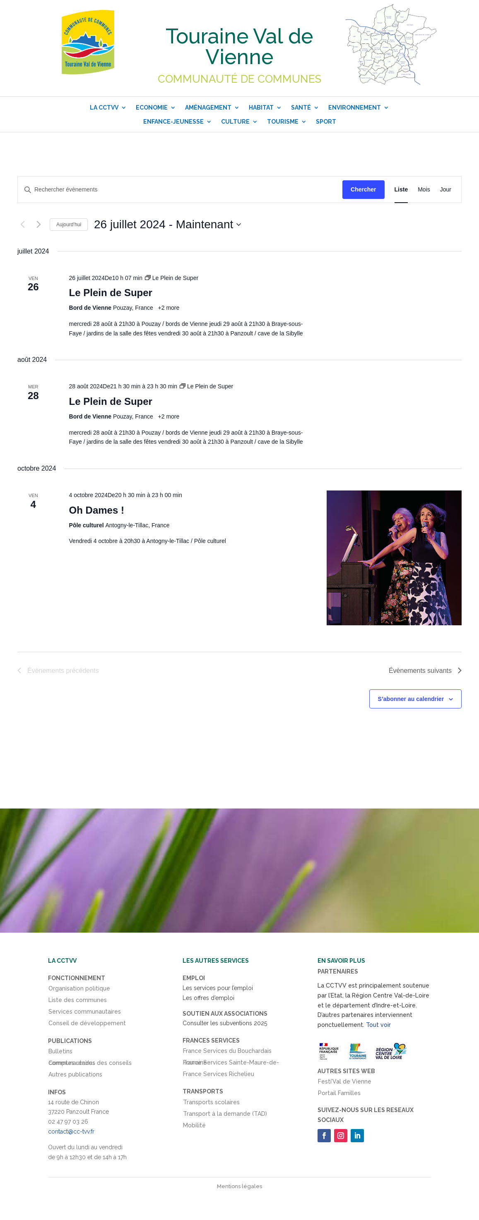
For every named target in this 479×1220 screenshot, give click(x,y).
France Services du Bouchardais (227, 1052)
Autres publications (75, 1076)
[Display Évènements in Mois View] (424, 190)
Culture (235, 121)
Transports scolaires (211, 1103)
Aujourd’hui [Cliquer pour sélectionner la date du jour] (68, 224)
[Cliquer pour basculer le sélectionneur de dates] (167, 224)
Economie (152, 107)
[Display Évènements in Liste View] (401, 190)
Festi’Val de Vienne (344, 1083)
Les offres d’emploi (208, 998)
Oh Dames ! (96, 510)
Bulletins (60, 1053)
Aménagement (208, 107)
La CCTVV (104, 107)
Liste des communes (77, 1001)
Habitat (261, 107)
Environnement (354, 107)
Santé (301, 107)
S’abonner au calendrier (411, 699)
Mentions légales (239, 1186)
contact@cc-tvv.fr (71, 1131)
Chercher (363, 189)
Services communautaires (84, 1013)
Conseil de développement (87, 1024)
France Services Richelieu (218, 1075)
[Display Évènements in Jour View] (445, 190)
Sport (326, 121)
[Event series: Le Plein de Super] (171, 278)
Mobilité (194, 1127)
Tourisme (282, 121)
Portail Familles (339, 1094)
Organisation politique (79, 990)
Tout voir (378, 1024)
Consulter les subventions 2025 (225, 1023)
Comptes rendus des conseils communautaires (90, 1064)
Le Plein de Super (110, 292)
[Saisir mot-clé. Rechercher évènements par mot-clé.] (180, 190)
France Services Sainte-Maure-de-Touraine (231, 1064)
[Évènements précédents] (22, 225)
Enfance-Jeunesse (173, 121)
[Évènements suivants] (38, 225)
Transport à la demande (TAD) (225, 1115)
